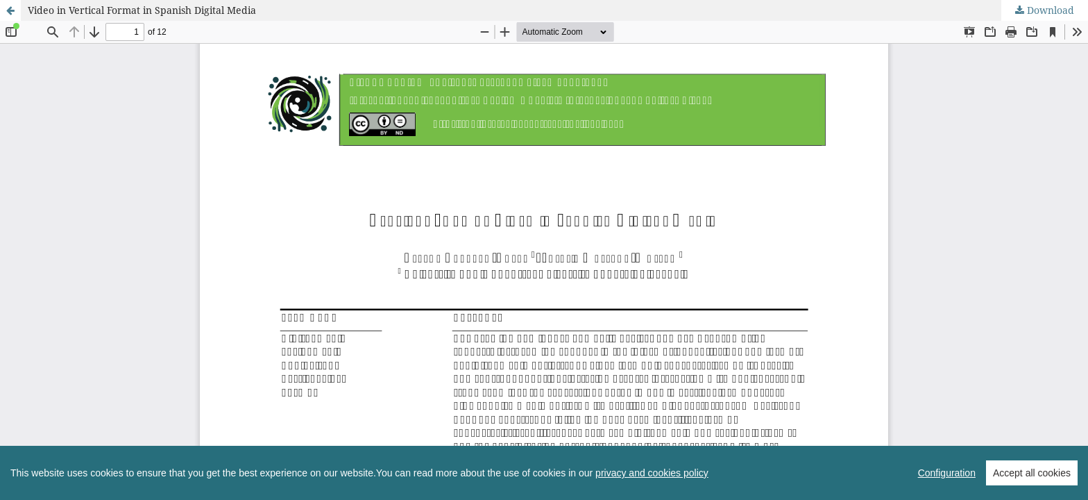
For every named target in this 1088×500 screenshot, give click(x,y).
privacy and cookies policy (651, 487)
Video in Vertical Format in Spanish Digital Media (142, 10)
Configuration (947, 487)
